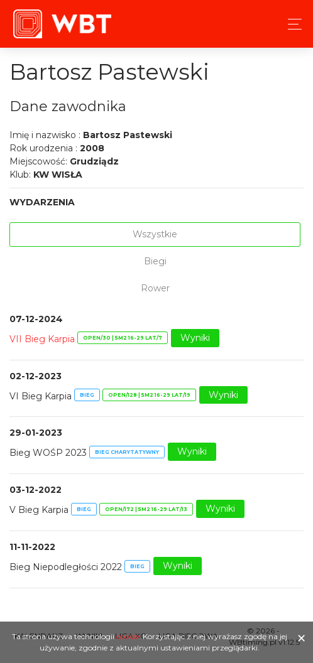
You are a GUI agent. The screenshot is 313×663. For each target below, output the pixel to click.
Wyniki (195, 337)
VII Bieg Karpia (42, 338)
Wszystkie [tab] (155, 234)
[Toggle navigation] (291, 24)
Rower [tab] (155, 288)
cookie (127, 636)
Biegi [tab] (155, 261)
